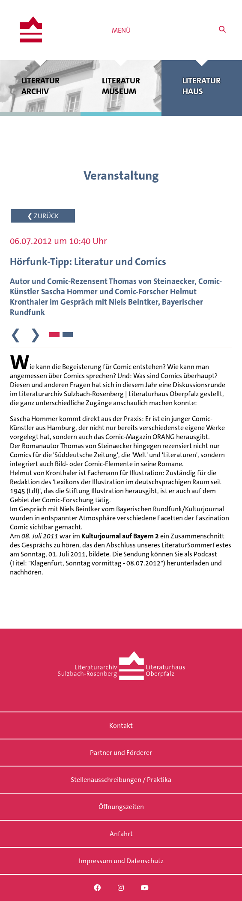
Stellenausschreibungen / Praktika (121, 779)
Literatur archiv (40, 86)
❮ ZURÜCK (43, 215)
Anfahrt (121, 833)
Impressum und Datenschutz (121, 860)
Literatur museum (121, 86)
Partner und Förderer (121, 752)
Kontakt (121, 725)
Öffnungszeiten (121, 806)
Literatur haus (201, 86)
